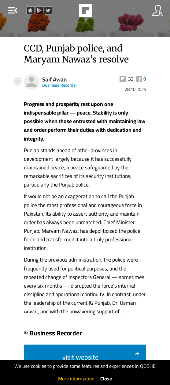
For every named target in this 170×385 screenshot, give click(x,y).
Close (106, 378)
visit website (101, 357)
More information (76, 378)
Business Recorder (59, 85)
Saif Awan (54, 79)
